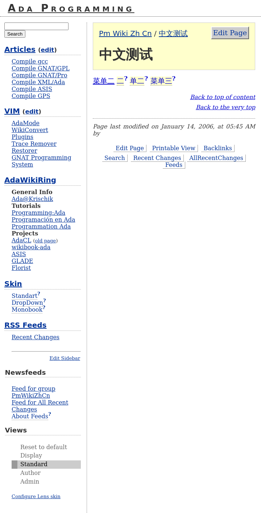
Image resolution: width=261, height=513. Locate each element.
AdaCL (21, 240)
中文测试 (173, 33)
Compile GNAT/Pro (39, 75)
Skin (13, 283)
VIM (12, 111)
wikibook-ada (31, 247)
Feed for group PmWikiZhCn (33, 392)
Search (114, 158)
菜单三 (161, 81)
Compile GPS (31, 96)
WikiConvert (30, 130)
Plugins (22, 137)
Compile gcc (30, 61)
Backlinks (218, 148)
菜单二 (104, 81)
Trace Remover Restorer (34, 147)
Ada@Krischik (32, 199)
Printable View (173, 148)
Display (31, 455)
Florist (21, 267)
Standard (33, 464)
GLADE (22, 261)
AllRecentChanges (216, 158)
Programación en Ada (43, 219)
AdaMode (26, 123)
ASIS (19, 254)
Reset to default (43, 447)
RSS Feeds (25, 325)
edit (47, 49)
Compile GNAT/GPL (41, 68)
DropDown (27, 302)
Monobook (27, 309)
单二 (137, 81)
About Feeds (30, 416)
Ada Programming (71, 8)
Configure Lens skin (36, 496)
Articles (20, 49)
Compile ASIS (32, 89)
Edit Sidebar (65, 358)
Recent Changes (157, 158)
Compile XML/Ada (38, 82)
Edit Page (230, 33)
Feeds (174, 164)
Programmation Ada (41, 226)
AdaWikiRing (30, 180)
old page (45, 240)
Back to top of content (222, 97)
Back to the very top (225, 107)
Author (30, 472)
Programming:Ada (38, 212)
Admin (29, 481)
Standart (24, 295)
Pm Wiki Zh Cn (125, 33)
